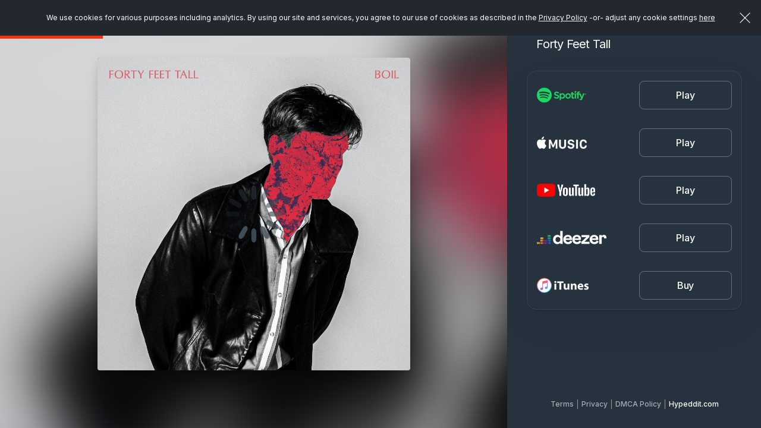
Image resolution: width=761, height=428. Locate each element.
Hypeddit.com (694, 403)
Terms (562, 403)
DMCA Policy (638, 403)
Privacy (594, 403)
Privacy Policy (563, 17)
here (707, 17)
